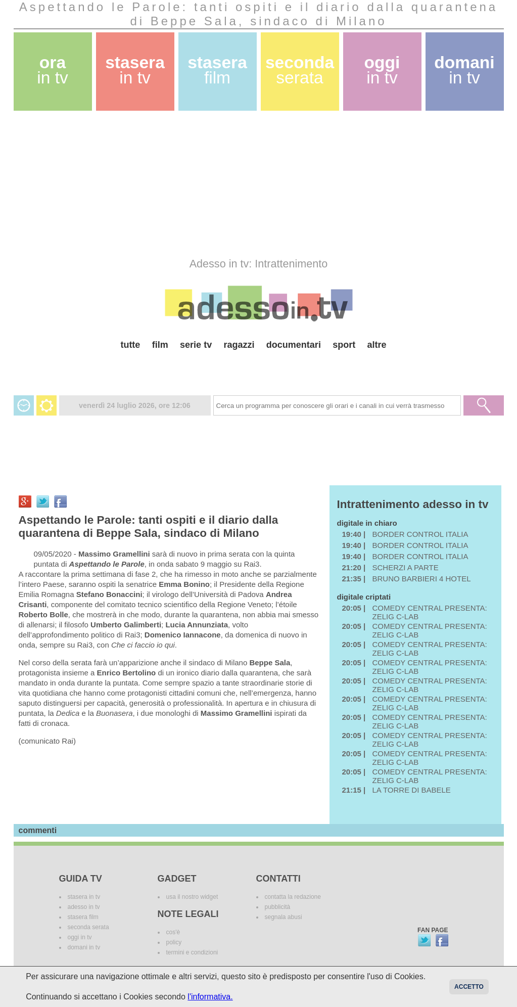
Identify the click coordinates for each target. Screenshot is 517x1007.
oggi (382, 70)
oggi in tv (80, 937)
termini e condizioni (192, 952)
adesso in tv (84, 906)
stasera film (83, 917)
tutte (130, 345)
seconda (299, 70)
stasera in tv (84, 896)
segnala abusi (283, 917)
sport (344, 345)
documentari (293, 345)
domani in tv (84, 947)
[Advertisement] (259, 184)
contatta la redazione (293, 896)
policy (174, 942)
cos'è (173, 932)
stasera (135, 70)
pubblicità (278, 906)
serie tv (196, 345)
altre (377, 345)
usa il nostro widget (192, 896)
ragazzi (238, 345)
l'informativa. (209, 996)
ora (52, 70)
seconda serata (88, 927)
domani (464, 70)
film (160, 345)
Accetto (469, 986)
